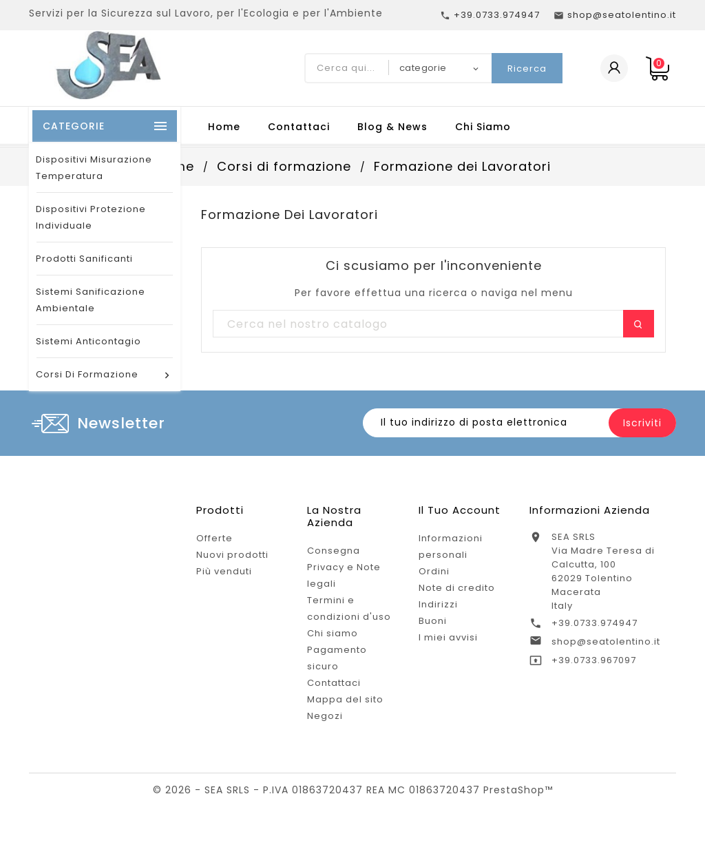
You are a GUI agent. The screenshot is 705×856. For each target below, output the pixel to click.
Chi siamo (332, 633)
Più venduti (224, 571)
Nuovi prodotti (232, 554)
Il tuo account (460, 510)
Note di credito (457, 587)
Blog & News (392, 127)
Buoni (433, 620)
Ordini (434, 571)
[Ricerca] (433, 324)
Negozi (325, 715)
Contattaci (299, 127)
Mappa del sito (345, 699)
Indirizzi (438, 604)
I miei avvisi (448, 637)
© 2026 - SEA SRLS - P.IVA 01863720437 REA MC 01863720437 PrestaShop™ (353, 790)
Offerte (214, 538)
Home (224, 127)
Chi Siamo (483, 127)
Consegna (333, 550)
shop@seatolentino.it (605, 641)
